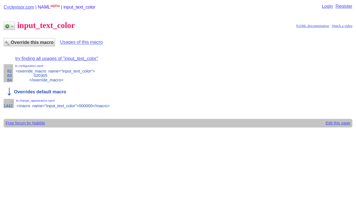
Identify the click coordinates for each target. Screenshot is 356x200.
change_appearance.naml (37, 100)
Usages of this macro (81, 42)
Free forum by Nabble (25, 123)
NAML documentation (312, 26)
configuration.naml (30, 66)
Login (327, 6)
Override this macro (29, 43)
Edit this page (338, 123)
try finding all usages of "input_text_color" (56, 58)
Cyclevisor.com (19, 6)
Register (343, 6)
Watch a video (342, 26)
